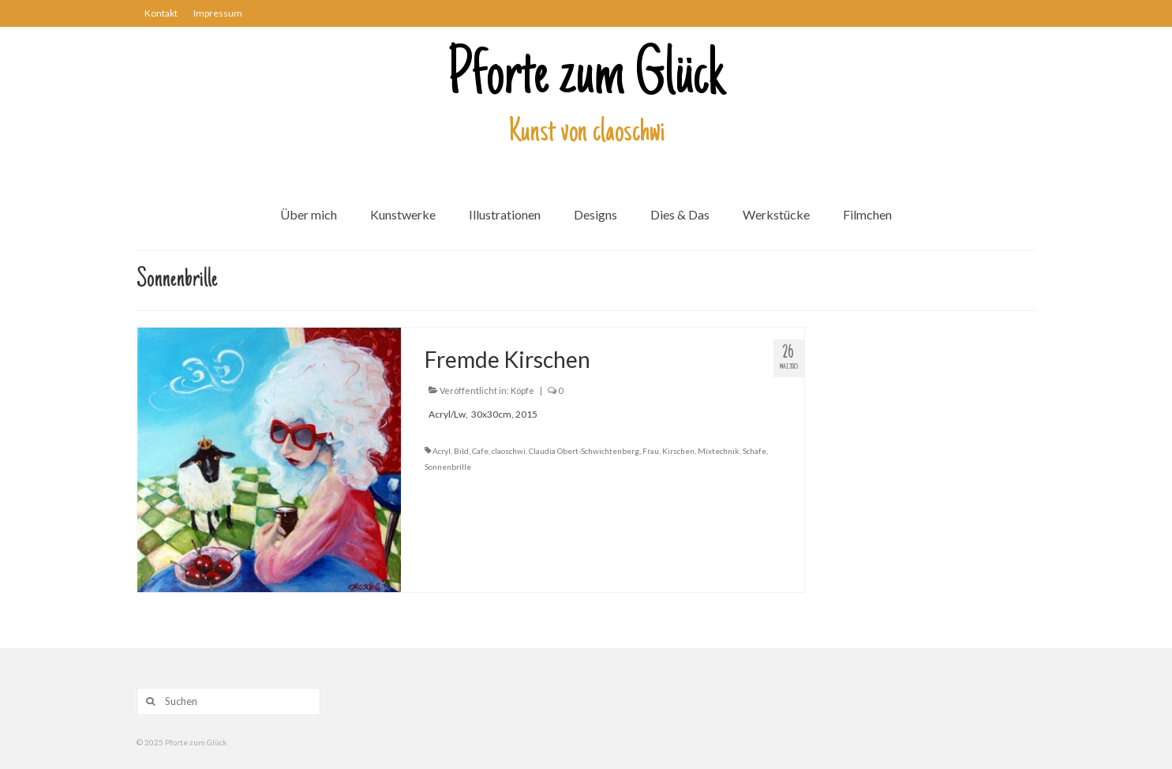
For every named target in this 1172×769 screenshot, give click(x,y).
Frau (650, 451)
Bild (461, 451)
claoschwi (509, 451)
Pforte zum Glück (586, 78)
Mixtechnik (719, 451)
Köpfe (522, 390)
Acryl (441, 451)
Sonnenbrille (448, 466)
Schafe (754, 451)
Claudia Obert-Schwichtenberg (584, 451)
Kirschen (678, 451)
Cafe (480, 451)
